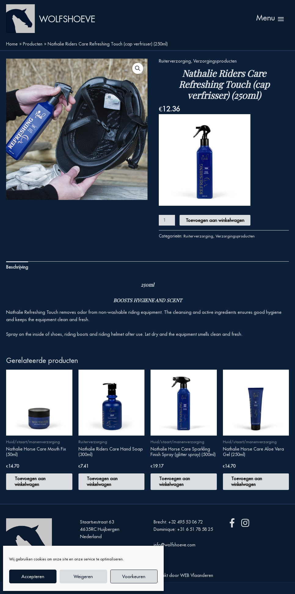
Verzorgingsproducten (216, 71)
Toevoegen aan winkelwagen (215, 230)
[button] (137, 78)
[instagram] (247, 535)
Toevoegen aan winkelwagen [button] (34, 493)
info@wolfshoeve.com (175, 564)
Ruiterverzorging (175, 71)
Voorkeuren (133, 576)
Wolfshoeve (83, 24)
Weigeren (83, 576)
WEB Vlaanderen (196, 587)
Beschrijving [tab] (17, 277)
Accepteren (32, 576)
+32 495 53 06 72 (187, 534)
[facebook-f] (233, 535)
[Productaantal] (167, 230)
